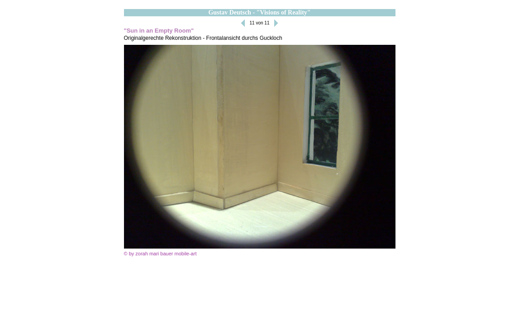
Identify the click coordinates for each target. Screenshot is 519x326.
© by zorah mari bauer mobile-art (160, 253)
